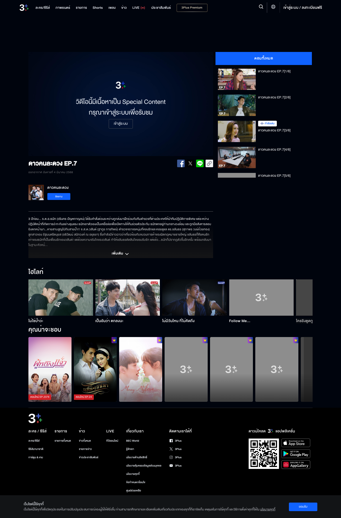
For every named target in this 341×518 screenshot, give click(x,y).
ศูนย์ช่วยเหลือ (133, 490)
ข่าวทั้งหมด (85, 441)
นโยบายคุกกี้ (133, 474)
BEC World (132, 441)
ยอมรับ (303, 506)
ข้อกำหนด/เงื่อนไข (135, 482)
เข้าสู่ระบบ (121, 124)
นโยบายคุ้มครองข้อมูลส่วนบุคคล (144, 465)
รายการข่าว (85, 449)
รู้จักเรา (130, 449)
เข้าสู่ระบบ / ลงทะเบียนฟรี (302, 8)
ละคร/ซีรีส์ (34, 441)
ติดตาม (59, 196)
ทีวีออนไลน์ (112, 441)
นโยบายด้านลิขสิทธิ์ (136, 457)
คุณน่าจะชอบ (44, 330)
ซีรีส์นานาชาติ (35, 449)
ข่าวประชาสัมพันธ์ (88, 457)
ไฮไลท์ (35, 272)
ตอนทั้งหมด (263, 58)
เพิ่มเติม (121, 254)
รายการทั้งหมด (62, 441)
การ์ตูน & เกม (35, 457)
